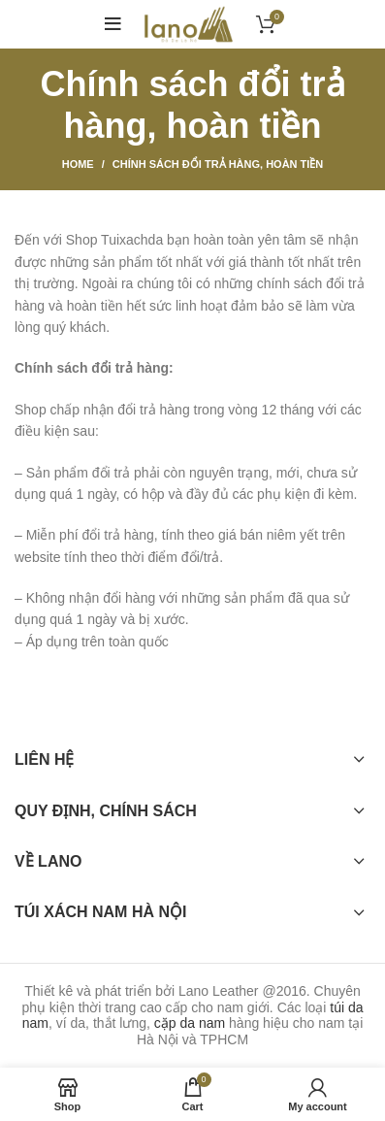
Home (78, 164)
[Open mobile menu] (113, 24)
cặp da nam (189, 1023)
